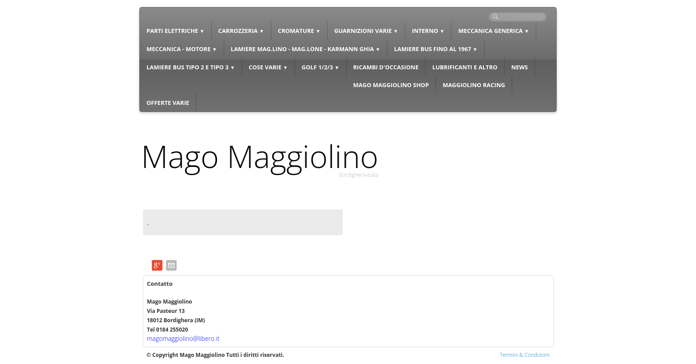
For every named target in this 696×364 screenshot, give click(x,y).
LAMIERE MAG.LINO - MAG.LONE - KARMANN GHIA (305, 49)
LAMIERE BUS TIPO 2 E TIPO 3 (190, 67)
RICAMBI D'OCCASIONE (386, 67)
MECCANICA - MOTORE (181, 49)
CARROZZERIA (241, 31)
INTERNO (428, 31)
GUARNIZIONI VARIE (366, 31)
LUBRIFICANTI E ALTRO (465, 67)
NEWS (519, 67)
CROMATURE (299, 31)
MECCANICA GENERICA (493, 31)
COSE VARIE (268, 67)
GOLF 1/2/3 (321, 67)
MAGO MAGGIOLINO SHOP (391, 85)
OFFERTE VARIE (167, 103)
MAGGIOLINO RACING (474, 85)
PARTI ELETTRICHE (175, 31)
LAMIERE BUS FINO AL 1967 (436, 49)
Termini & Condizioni (525, 355)
